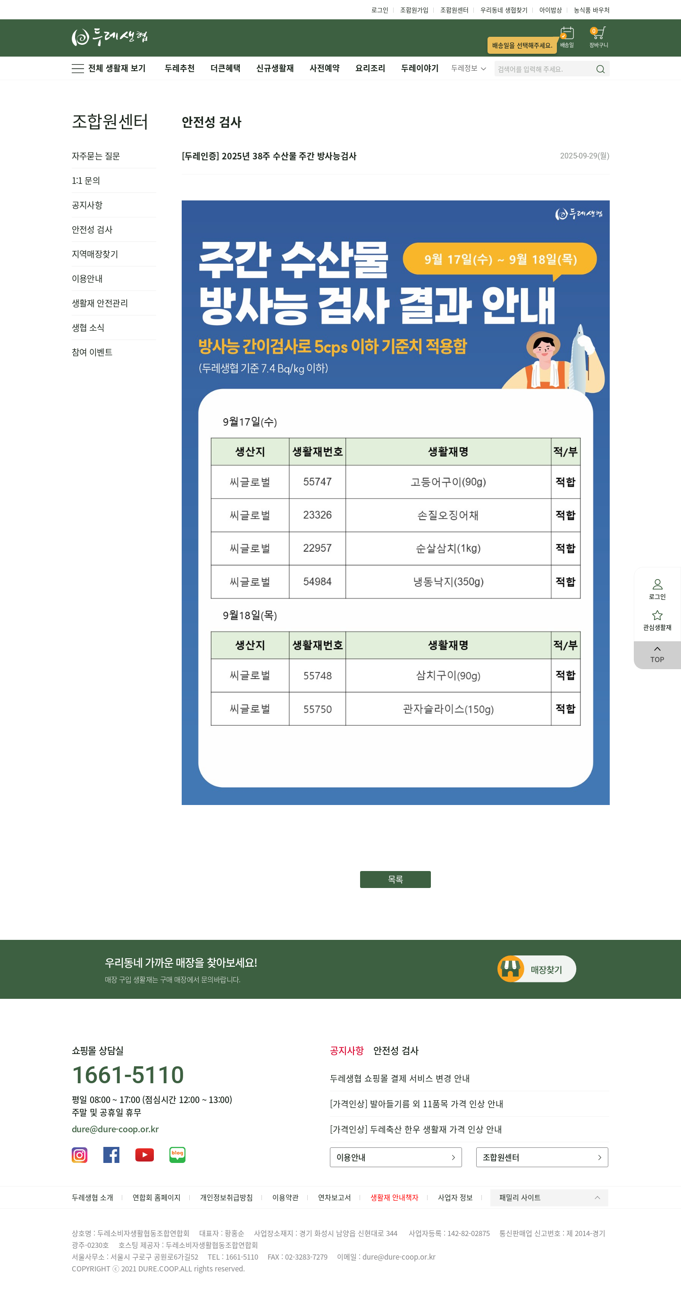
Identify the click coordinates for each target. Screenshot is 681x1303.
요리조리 (370, 68)
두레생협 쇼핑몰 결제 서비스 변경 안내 (400, 1078)
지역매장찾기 (95, 254)
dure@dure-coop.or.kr (115, 1128)
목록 (396, 879)
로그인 (379, 9)
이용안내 (87, 278)
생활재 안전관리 (100, 303)
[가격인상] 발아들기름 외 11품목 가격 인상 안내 (417, 1103)
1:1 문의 (86, 180)
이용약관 (285, 1197)
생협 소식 (88, 327)
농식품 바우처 (592, 9)
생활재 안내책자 (394, 1197)
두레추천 (180, 68)
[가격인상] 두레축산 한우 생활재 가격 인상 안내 (416, 1129)
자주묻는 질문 (96, 155)
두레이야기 (420, 68)
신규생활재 (275, 68)
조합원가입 (414, 9)
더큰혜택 (225, 68)
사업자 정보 (455, 1197)
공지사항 (87, 205)
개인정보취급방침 (226, 1197)
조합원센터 (454, 9)
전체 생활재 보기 (109, 68)
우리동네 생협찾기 (504, 9)
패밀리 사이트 (551, 1197)
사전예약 (325, 68)
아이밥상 (550, 9)
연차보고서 (334, 1197)
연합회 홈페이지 (157, 1197)
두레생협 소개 (92, 1197)
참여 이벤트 (92, 352)
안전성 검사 (92, 229)
